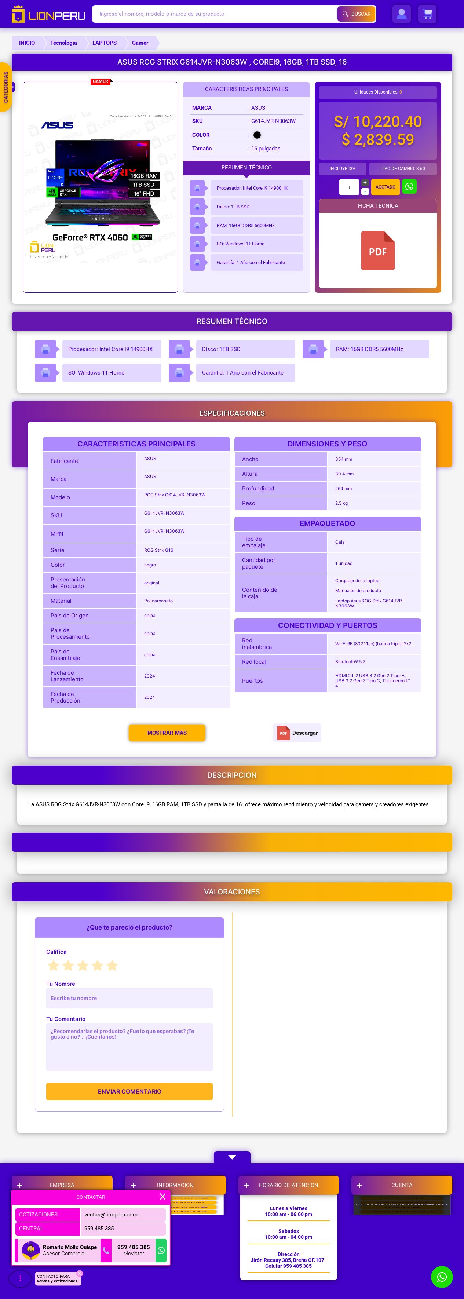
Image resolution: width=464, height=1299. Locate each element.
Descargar (297, 733)
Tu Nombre (60, 984)
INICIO (27, 43)
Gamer (140, 43)
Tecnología (63, 43)
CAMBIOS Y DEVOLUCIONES (175, 1211)
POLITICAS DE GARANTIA (175, 1231)
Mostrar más (167, 733)
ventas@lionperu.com (111, 1214)
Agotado (385, 187)
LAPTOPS (104, 43)
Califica (56, 952)
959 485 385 (99, 1228)
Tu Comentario (65, 1019)
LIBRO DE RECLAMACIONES (175, 1251)
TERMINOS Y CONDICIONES (175, 1271)
